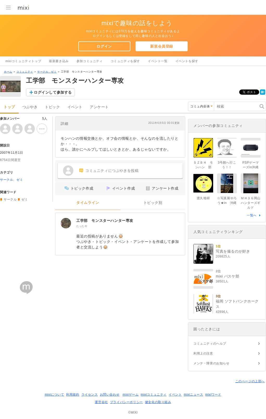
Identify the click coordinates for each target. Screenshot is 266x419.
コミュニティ (24, 71)
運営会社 (101, 402)
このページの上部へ (250, 381)
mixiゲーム (131, 394)
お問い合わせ (110, 394)
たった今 (81, 226)
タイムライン (87, 203)
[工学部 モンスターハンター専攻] (66, 223)
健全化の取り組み (158, 402)
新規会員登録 (161, 46)
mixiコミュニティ (154, 394)
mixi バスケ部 (227, 276)
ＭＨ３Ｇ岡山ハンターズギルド (251, 202)
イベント (75, 107)
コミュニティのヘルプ (209, 343)
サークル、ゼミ (46, 71)
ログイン (104, 46)
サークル (10, 199)
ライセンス (89, 394)
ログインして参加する (53, 92)
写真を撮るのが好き (233, 251)
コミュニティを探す (125, 61)
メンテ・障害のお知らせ (211, 363)
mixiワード (213, 394)
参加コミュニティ (90, 61)
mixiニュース (193, 394)
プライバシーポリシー (126, 402)
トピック (52, 107)
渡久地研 (203, 198)
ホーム (8, 71)
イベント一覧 (158, 61)
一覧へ (252, 215)
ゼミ (24, 199)
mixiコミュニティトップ (23, 61)
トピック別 (152, 203)
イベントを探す (186, 61)
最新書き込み (59, 61)
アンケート (99, 107)
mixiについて (54, 394)
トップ (9, 107)
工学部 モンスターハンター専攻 (104, 220)
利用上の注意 (203, 353)
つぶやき (29, 107)
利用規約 (72, 394)
